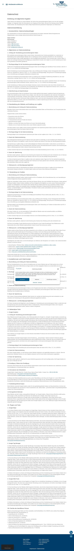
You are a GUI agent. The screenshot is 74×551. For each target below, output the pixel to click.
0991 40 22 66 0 (15, 44)
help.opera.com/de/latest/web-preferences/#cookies (24, 251)
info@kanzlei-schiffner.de (15, 4)
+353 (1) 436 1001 (53, 372)
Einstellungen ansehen (52, 279)
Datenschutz (35, 282)
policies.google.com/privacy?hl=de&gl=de (27, 375)
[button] (58, 269)
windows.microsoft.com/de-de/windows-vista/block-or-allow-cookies (40, 245)
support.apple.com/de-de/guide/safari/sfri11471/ (23, 250)
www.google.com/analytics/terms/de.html (26, 373)
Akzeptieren (22, 279)
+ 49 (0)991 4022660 (59, 4)
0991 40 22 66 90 (15, 45)
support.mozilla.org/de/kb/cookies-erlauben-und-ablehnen (29, 246)
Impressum (40, 282)
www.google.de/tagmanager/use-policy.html (17, 455)
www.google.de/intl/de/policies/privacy (16, 440)
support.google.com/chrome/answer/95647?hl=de (28, 248)
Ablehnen (37, 279)
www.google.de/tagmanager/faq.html (54, 453)
